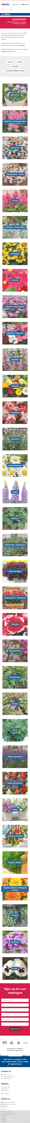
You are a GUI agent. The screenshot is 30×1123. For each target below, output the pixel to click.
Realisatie (3, 1121)
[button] (4, 9)
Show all (10, 62)
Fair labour (4, 1115)
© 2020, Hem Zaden (6, 1112)
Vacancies (4, 1106)
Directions (5, 1093)
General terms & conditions (8, 1113)
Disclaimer (3, 1119)
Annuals (19, 62)
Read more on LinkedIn (8, 1102)
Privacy (3, 1117)
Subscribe (15, 1029)
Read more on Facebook (8, 1104)
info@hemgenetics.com (8, 51)
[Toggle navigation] (5, 14)
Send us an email (6, 1074)
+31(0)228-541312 (6, 1078)
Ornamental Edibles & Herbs (15, 71)
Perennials (15, 66)
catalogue (22, 45)
